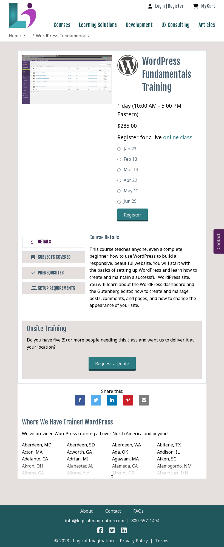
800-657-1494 (145, 521)
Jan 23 (126, 149)
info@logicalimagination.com (94, 521)
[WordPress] (28, 36)
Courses (62, 25)
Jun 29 (127, 201)
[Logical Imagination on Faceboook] (100, 531)
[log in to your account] (166, 6)
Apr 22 (127, 180)
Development (139, 25)
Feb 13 (127, 159)
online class (177, 137)
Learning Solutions (98, 25)
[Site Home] (15, 36)
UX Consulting (175, 25)
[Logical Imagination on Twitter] (112, 531)
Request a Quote (112, 363)
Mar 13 (127, 169)
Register (132, 215)
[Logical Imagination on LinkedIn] (124, 531)
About (86, 511)
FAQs (138, 511)
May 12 (127, 191)
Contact (113, 511)
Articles (207, 25)
